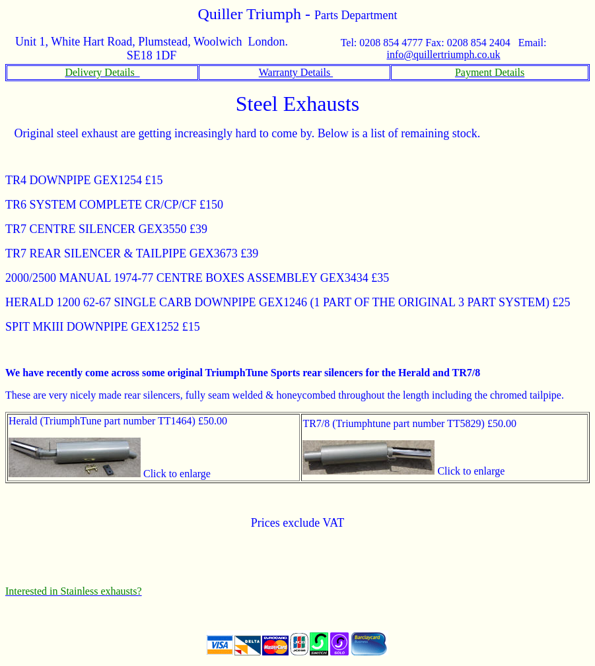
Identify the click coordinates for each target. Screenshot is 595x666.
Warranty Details (296, 72)
